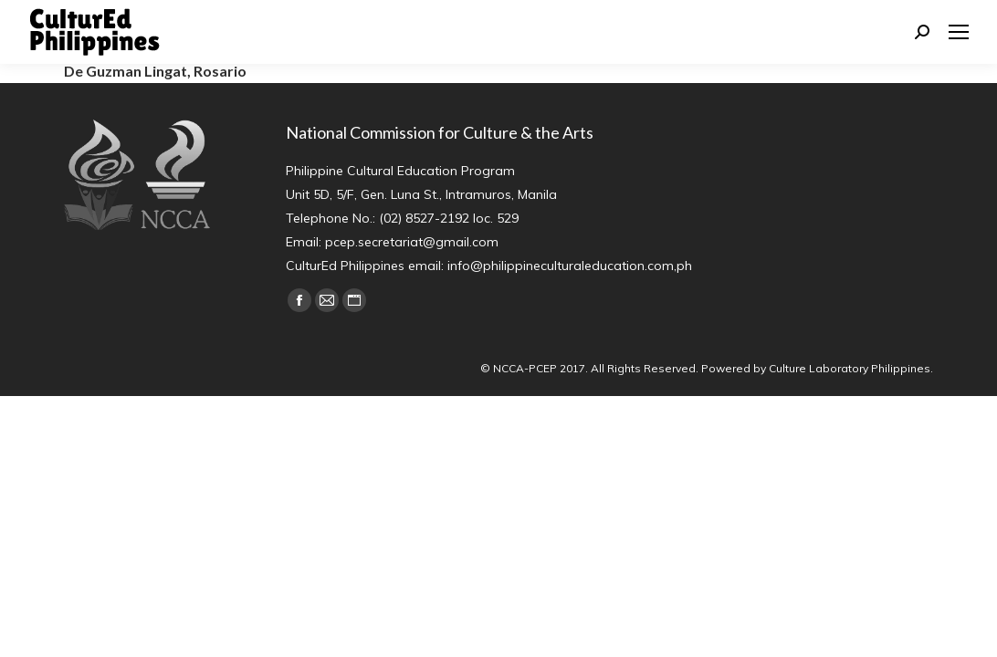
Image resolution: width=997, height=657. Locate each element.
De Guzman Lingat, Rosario (155, 70)
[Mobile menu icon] (959, 32)
